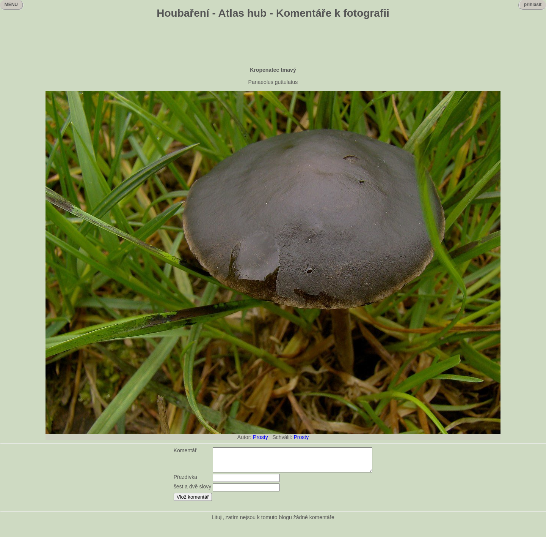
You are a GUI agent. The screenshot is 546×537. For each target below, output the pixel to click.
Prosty (260, 437)
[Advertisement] (273, 44)
